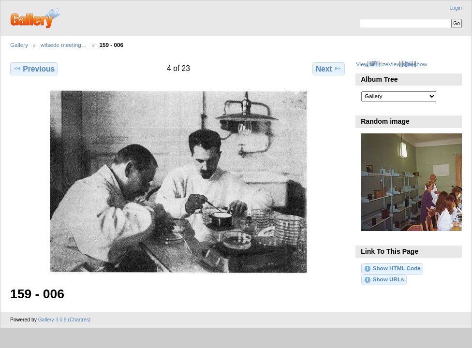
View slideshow (407, 64)
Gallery (19, 45)
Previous (34, 68)
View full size (372, 64)
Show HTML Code (392, 269)
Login (456, 8)
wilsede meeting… (64, 45)
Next (328, 68)
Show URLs (384, 280)
